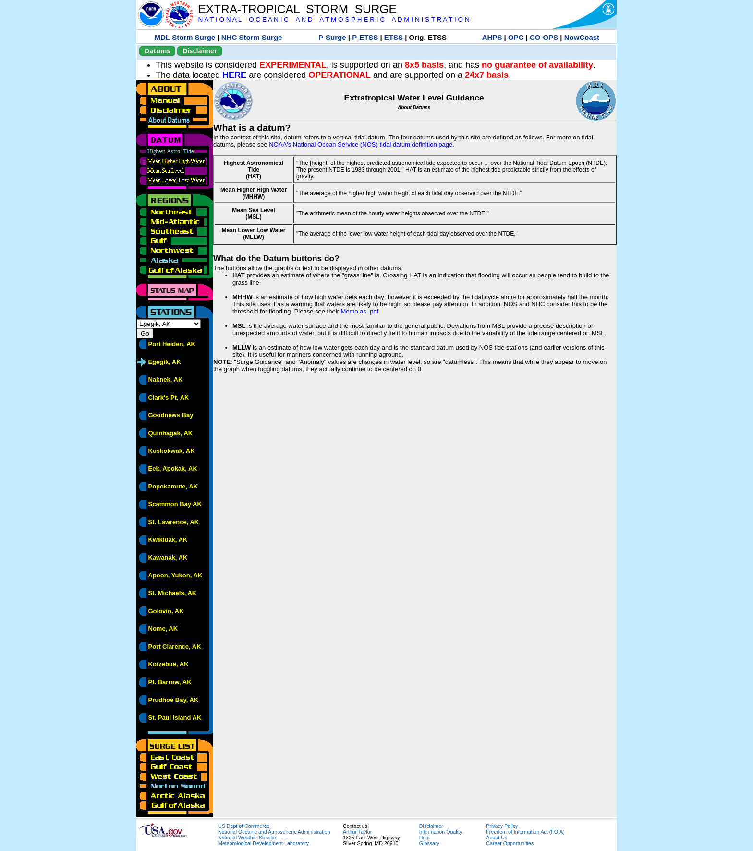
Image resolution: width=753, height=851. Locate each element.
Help (424, 837)
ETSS (393, 37)
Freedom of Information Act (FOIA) (525, 832)
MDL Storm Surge (185, 37)
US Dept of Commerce (243, 826)
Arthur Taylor (357, 832)
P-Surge (332, 37)
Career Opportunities (510, 843)
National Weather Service (247, 837)
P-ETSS (365, 37)
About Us (496, 837)
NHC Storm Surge (251, 37)
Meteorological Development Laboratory (263, 843)
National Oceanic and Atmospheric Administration (274, 832)
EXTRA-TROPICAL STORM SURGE (297, 8)
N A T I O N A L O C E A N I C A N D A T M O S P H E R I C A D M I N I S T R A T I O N (333, 19)
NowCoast (581, 37)
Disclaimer (199, 50)
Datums (157, 50)
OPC (516, 37)
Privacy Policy (502, 826)
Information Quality (440, 832)
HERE (234, 75)
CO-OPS (544, 37)
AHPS (492, 37)
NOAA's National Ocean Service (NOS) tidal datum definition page (360, 144)
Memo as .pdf (359, 311)
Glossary (429, 843)
